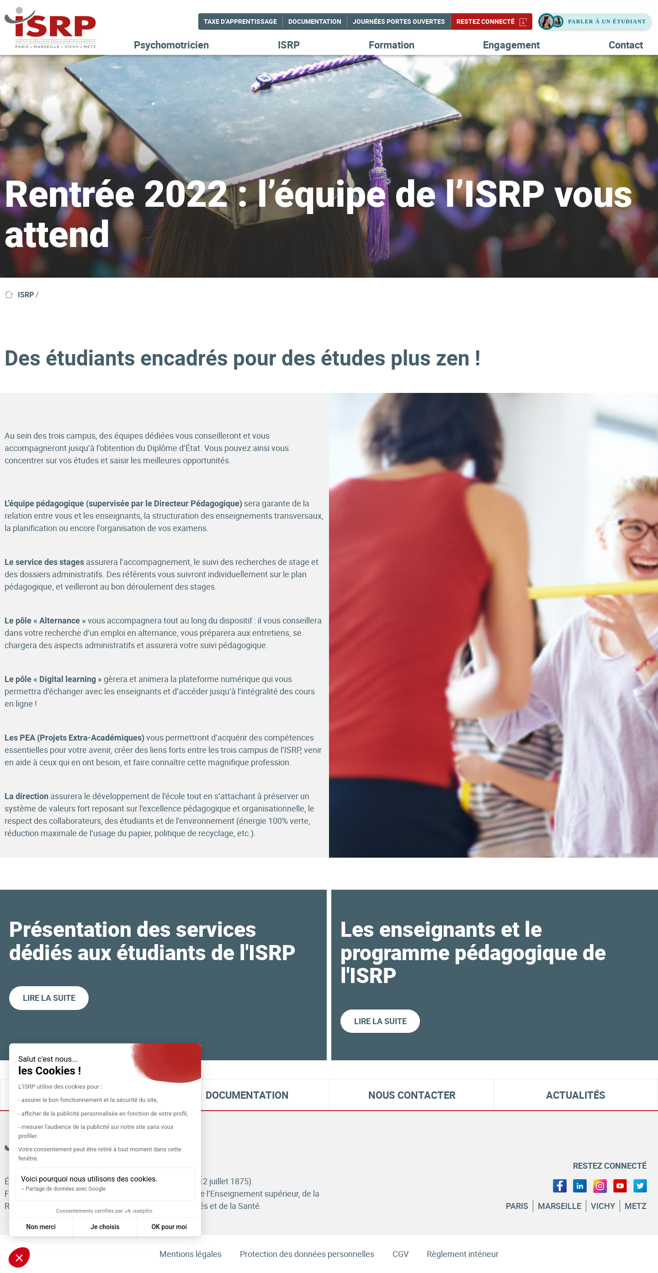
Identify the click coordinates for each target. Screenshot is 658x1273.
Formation (391, 44)
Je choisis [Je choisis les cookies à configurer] (104, 1226)
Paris (517, 1205)
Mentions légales (190, 1253)
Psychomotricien (171, 44)
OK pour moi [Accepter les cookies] (169, 1226)
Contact (626, 44)
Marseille (559, 1205)
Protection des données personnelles (307, 1253)
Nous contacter (412, 1095)
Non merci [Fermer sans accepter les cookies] (41, 1226)
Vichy (603, 1205)
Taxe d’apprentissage (240, 21)
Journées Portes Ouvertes (399, 21)
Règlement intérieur (463, 1253)
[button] (19, 1257)
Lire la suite (49, 997)
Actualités (575, 1095)
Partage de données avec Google (66, 1189)
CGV (401, 1253)
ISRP (289, 44)
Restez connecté (491, 21)
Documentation (314, 21)
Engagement (511, 44)
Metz (636, 1205)
